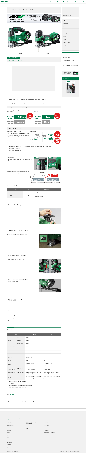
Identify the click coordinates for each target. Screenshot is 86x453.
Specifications (12, 60)
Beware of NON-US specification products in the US (52, 435)
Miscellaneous (65, 45)
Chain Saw (27, 426)
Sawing (64, 39)
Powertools (9, 422)
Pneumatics (9, 444)
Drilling (64, 20)
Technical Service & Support (68, 60)
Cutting (64, 36)
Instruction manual (66, 57)
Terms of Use (9, 451)
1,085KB (12, 394)
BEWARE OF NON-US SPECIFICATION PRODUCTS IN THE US (70, 66)
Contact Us (76, 414)
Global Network (66, 54)
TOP (8, 409)
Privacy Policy (16, 451)
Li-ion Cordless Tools (67, 12)
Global (70, 414)
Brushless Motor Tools (67, 15)
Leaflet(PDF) (20, 60)
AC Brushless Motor (47, 436)
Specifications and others (13, 57)
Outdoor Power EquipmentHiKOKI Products (31, 423)
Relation (45, 422)
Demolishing (65, 23)
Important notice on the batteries (49, 432)
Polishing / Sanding (66, 33)
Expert (64, 48)
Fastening (65, 26)
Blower (27, 428)
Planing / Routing (66, 42)
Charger (8, 447)
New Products (65, 8)
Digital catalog (46, 430)
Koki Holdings (16, 418)
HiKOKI (8, 418)
